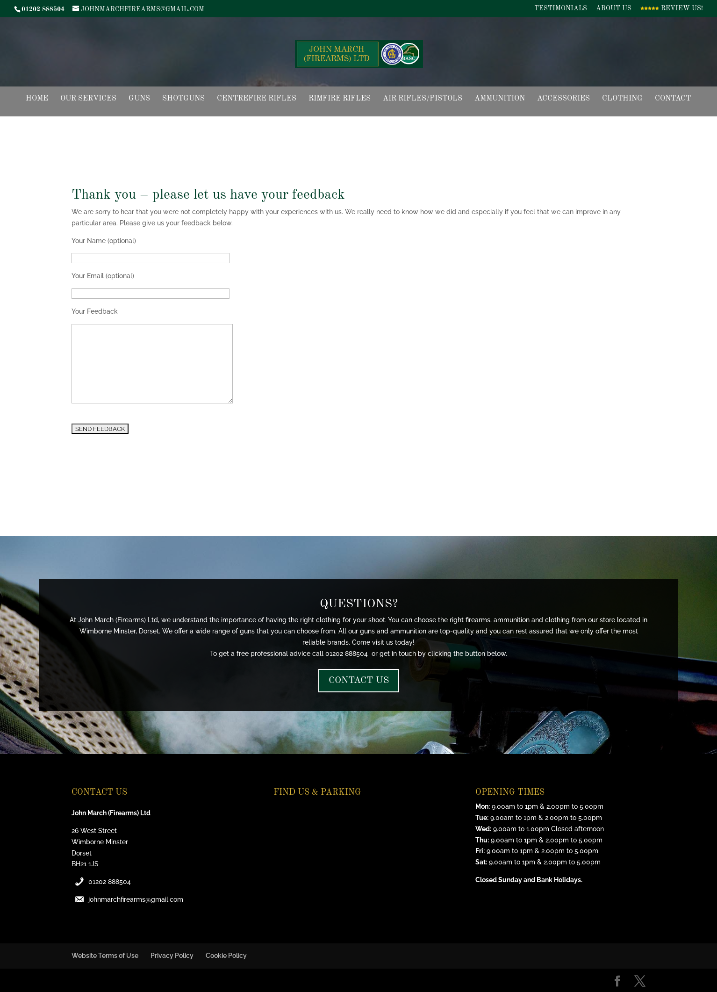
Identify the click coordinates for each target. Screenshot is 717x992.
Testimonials (560, 8)
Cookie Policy (226, 955)
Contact (673, 98)
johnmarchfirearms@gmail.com (135, 899)
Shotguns (183, 98)
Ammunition (499, 98)
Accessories (563, 98)
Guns (139, 98)
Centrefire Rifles (256, 98)
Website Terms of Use (105, 955)
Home (37, 98)
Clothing (622, 98)
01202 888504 (109, 881)
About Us (613, 8)
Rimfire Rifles (339, 98)
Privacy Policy (172, 955)
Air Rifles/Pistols (422, 98)
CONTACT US (359, 680)
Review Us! (671, 8)
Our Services (88, 98)
